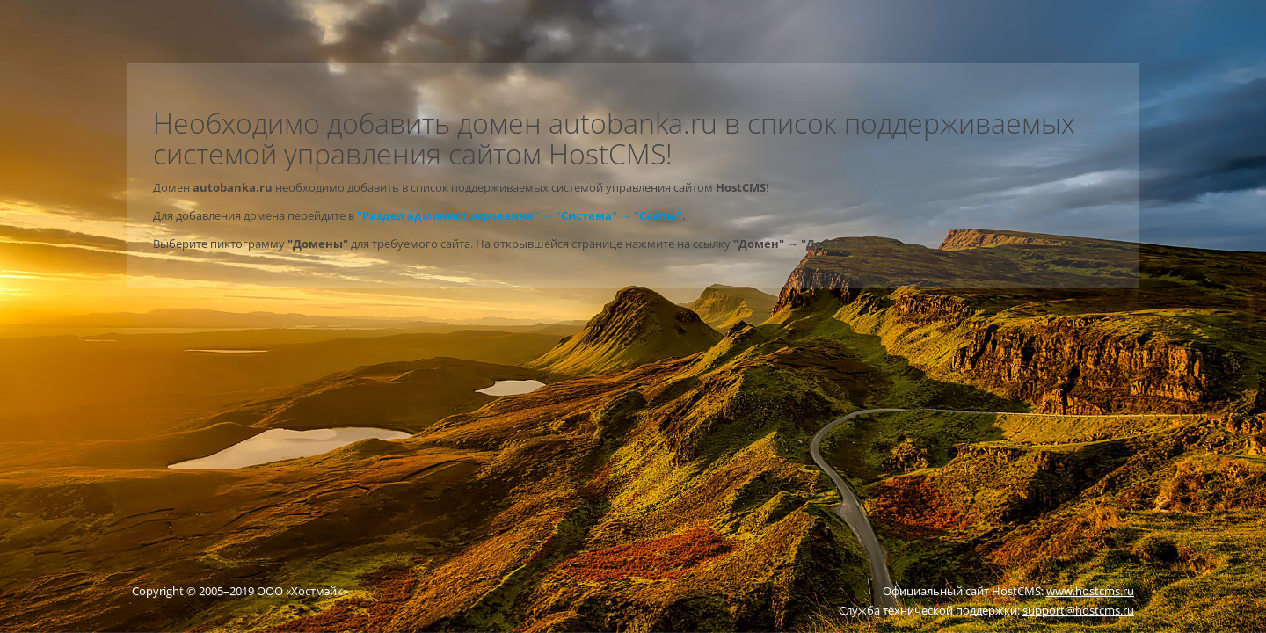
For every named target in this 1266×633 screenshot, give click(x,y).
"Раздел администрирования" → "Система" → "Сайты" (519, 215)
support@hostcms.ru (1078, 610)
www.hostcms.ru (1090, 591)
